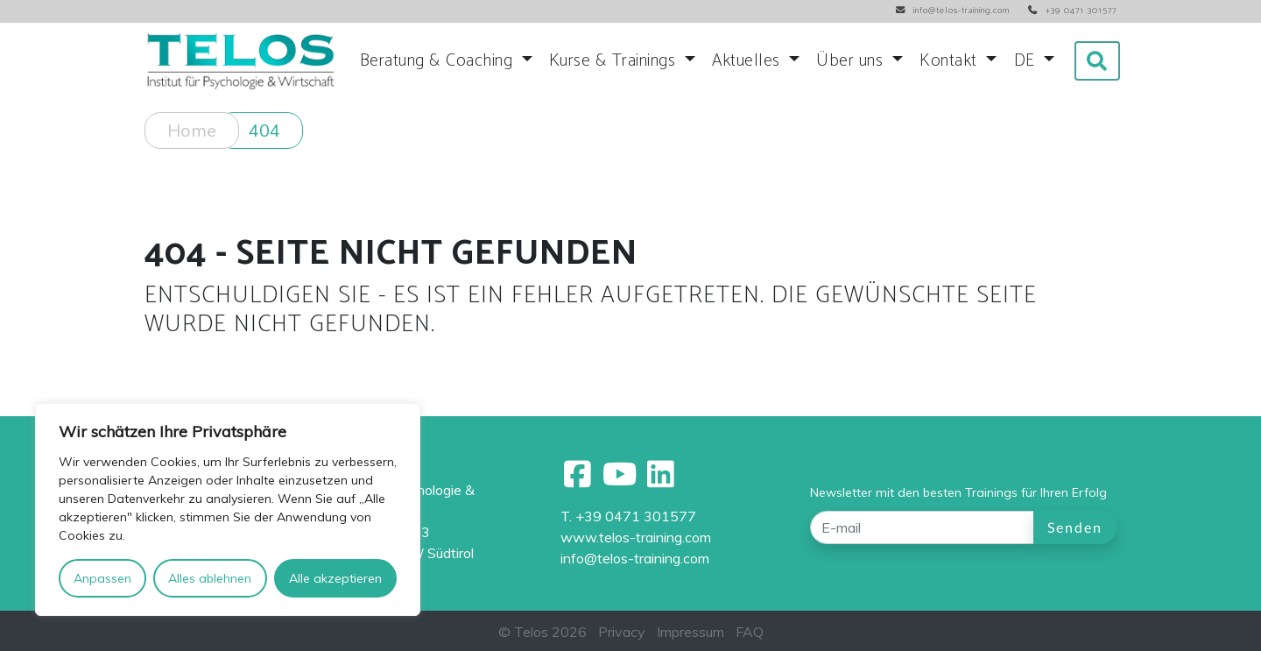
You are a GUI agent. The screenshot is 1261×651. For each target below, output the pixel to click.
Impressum (690, 631)
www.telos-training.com (635, 537)
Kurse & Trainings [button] (614, 60)
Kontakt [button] (950, 60)
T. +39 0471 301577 (628, 516)
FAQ (750, 631)
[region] (227, 509)
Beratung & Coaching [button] (439, 60)
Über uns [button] (852, 60)
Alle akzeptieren (335, 578)
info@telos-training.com (634, 558)
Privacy (621, 631)
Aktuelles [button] (748, 60)
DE (1027, 60)
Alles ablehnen (209, 578)
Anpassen (102, 578)
